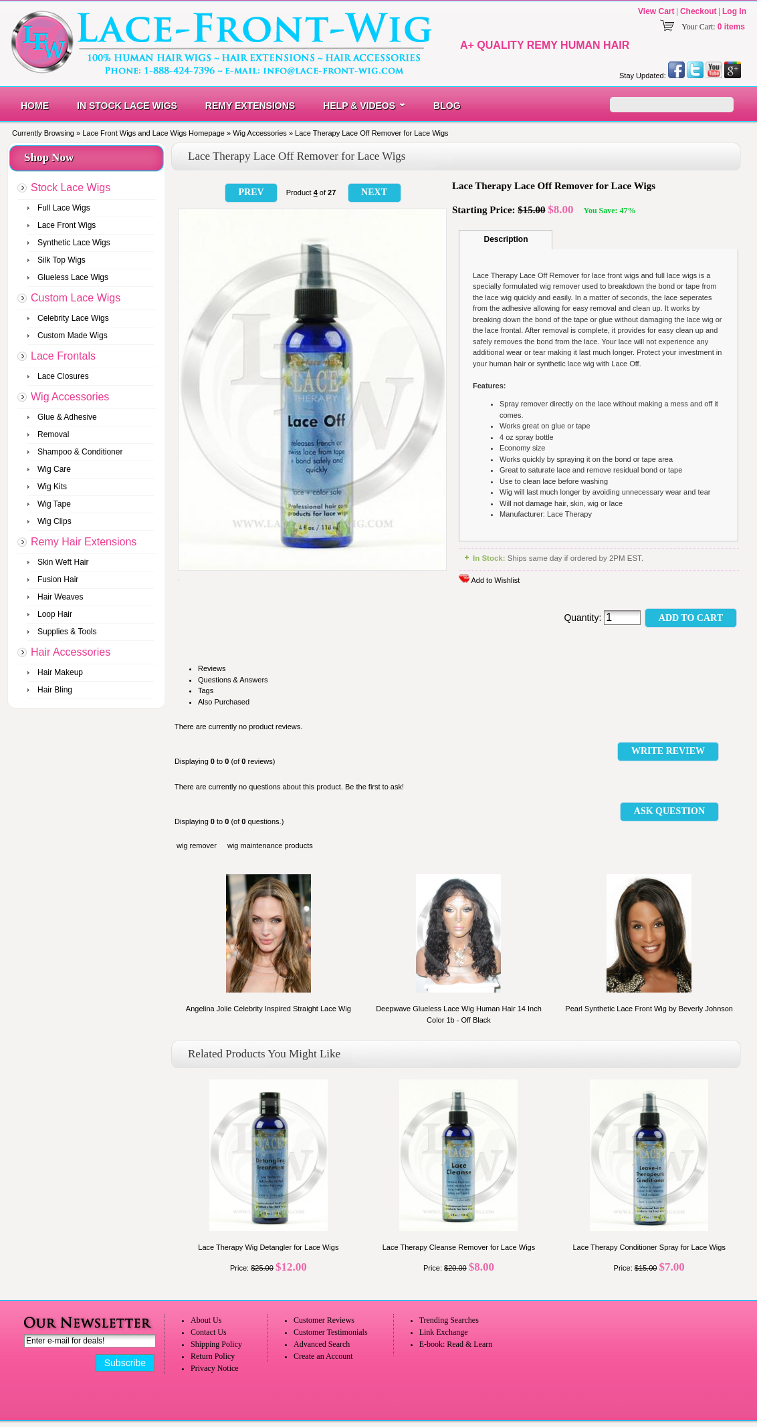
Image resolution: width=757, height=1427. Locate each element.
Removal (53, 434)
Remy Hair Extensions (83, 541)
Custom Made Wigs (72, 335)
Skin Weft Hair (62, 562)
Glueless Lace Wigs (72, 277)
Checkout (698, 11)
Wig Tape (54, 504)
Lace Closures (63, 376)
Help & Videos (359, 105)
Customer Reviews (324, 1320)
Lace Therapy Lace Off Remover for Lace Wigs (371, 133)
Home (35, 105)
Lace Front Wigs (66, 225)
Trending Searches (449, 1320)
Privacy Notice (215, 1368)
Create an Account (323, 1356)
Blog (446, 105)
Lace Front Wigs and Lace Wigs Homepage (153, 133)
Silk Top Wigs (61, 260)
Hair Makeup (60, 672)
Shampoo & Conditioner (79, 452)
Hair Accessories (70, 652)
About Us (206, 1320)
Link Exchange (443, 1332)
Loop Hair (54, 614)
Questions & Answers (233, 680)
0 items (731, 26)
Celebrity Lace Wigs (73, 318)
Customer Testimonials (331, 1332)
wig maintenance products (270, 845)
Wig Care (54, 469)
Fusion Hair (57, 579)
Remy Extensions (250, 105)
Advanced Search (322, 1344)
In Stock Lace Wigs (127, 105)
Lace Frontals (63, 356)
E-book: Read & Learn (456, 1344)
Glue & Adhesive (67, 417)
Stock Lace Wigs (70, 187)
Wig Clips (54, 521)
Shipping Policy (216, 1344)
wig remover (197, 845)
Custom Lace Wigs (75, 297)
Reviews (212, 668)
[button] (251, 193)
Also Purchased (223, 702)
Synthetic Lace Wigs (73, 242)
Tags (205, 690)
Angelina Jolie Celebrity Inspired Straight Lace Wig (268, 1009)
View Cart (656, 11)
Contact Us (209, 1332)
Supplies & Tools (67, 631)
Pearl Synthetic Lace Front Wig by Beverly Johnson (649, 1009)
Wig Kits (52, 486)
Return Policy (213, 1356)
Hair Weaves (60, 597)
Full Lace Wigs (63, 208)
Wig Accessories (260, 133)
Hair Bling (54, 689)
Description (505, 239)
